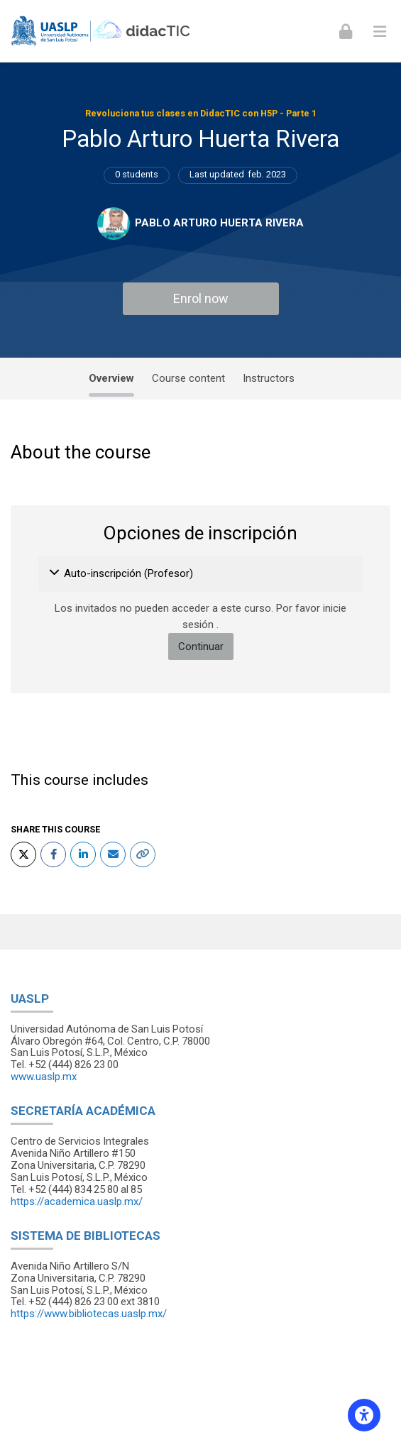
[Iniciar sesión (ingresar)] (345, 31)
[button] (55, 574)
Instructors (269, 378)
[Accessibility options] (364, 1415)
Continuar (201, 646)
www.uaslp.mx (44, 1076)
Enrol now (201, 298)
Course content (188, 378)
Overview (111, 378)
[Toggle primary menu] (379, 31)
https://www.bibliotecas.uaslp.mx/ (89, 1313)
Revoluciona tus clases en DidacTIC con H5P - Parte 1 (201, 113)
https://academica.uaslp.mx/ (77, 1201)
